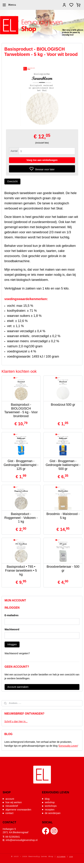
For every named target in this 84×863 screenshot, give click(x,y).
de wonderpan (53, 813)
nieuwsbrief (11, 805)
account (9, 798)
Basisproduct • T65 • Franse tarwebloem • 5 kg (21, 570)
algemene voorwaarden (18, 809)
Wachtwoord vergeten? (17, 653)
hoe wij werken (13, 802)
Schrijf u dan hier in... (16, 721)
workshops (51, 805)
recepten (49, 809)
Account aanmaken (18, 686)
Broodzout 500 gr (63, 404)
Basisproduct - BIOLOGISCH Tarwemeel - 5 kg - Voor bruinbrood (21, 410)
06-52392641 (12, 836)
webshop (50, 802)
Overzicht (12, 181)
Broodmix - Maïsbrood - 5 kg (63, 516)
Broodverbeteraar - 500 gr (63, 568)
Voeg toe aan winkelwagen (41, 160)
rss (71, 856)
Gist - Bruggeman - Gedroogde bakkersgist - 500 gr (63, 465)
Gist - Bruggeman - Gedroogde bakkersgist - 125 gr (21, 465)
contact (9, 813)
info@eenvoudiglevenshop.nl (22, 840)
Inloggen (12, 644)
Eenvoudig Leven (68, 745)
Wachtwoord (12, 629)
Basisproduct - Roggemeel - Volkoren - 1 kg (21, 517)
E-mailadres (11, 615)
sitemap (61, 856)
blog (47, 798)
